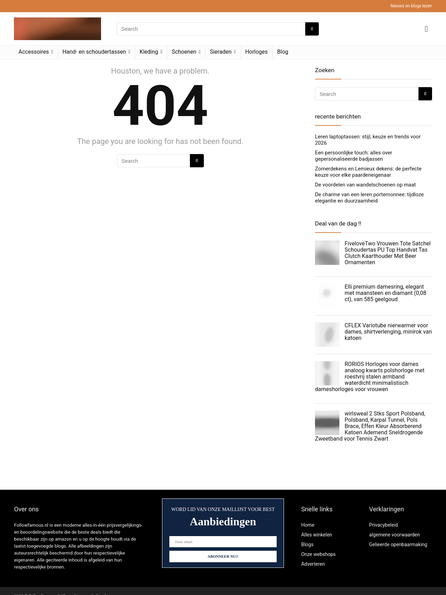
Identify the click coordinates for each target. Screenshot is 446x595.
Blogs (307, 544)
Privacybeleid (383, 525)
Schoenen (184, 51)
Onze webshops (318, 554)
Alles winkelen (316, 534)
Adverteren (313, 564)
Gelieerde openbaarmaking (398, 544)
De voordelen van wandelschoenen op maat (365, 185)
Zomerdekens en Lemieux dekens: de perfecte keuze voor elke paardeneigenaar (368, 172)
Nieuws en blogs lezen (411, 5)
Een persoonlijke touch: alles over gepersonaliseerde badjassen (353, 156)
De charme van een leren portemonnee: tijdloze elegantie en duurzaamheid (369, 197)
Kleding (149, 51)
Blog (282, 51)
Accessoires (33, 51)
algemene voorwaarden (394, 534)
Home (307, 525)
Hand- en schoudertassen (94, 51)
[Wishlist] (426, 29)
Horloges (256, 51)
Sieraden (220, 51)
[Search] (312, 29)
